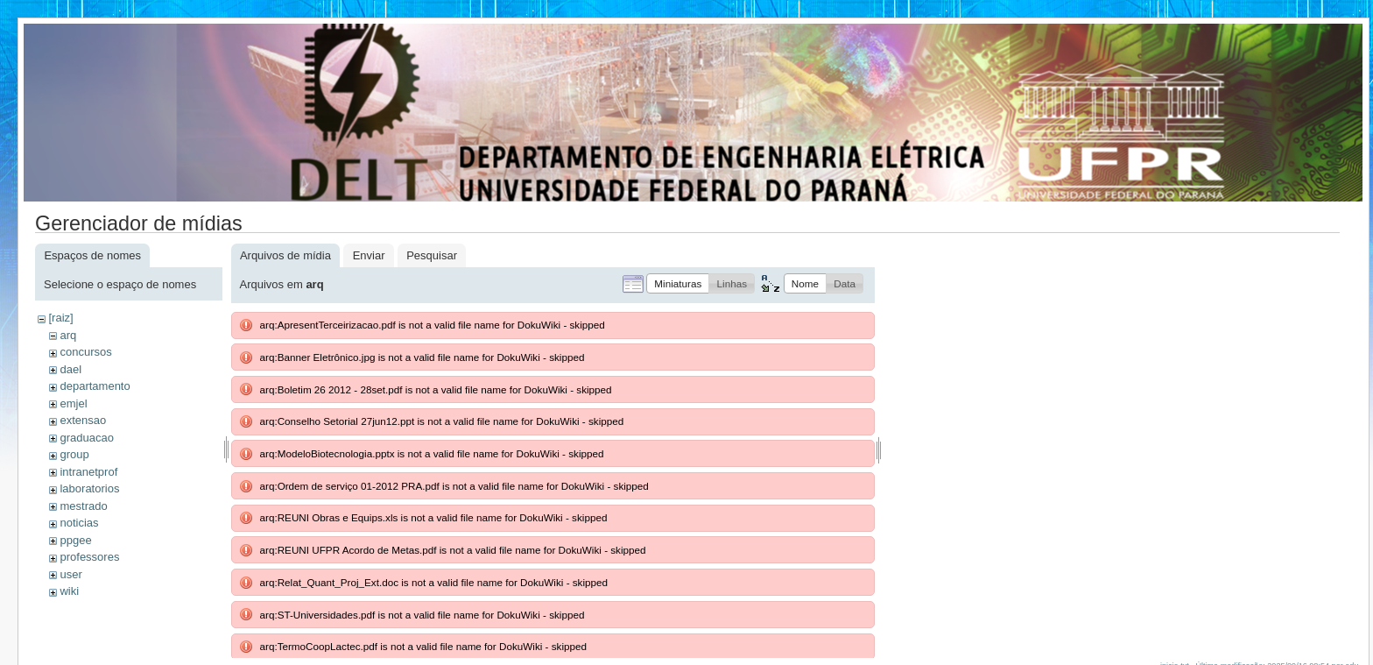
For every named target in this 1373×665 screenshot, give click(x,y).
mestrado (83, 506)
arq (68, 335)
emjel (73, 403)
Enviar (369, 255)
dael (70, 369)
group (74, 454)
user (70, 574)
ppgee (75, 540)
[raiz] (60, 317)
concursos (85, 351)
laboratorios (89, 488)
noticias (79, 522)
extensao (83, 420)
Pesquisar (431, 255)
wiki (69, 591)
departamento (95, 386)
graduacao (86, 437)
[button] (677, 283)
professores (89, 556)
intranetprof (88, 471)
